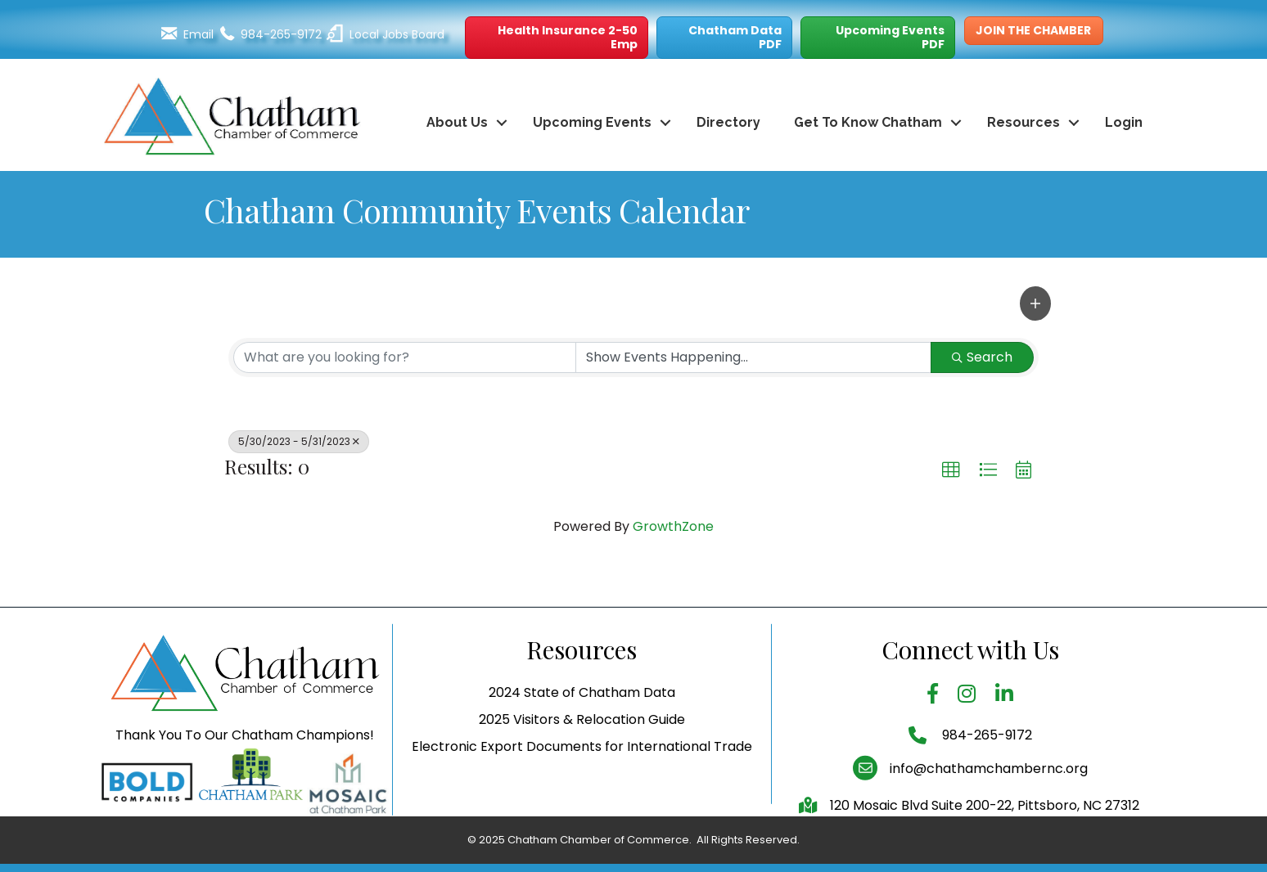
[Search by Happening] (753, 357)
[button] (556, 37)
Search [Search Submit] (982, 357)
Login (1124, 122)
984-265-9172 (985, 766)
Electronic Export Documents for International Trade (582, 778)
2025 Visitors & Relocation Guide (582, 751)
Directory (728, 122)
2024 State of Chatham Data (582, 724)
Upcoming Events (592, 122)
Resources (1023, 122)
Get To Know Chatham (868, 122)
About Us (457, 122)
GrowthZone (673, 526)
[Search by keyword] (404, 357)
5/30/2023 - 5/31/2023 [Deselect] (298, 441)
